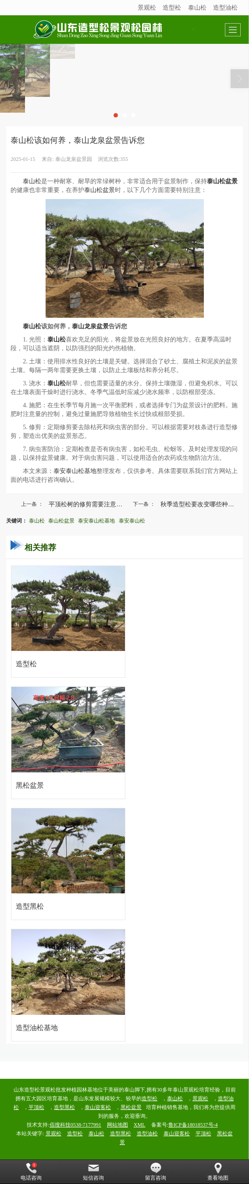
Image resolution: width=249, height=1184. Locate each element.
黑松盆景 (131, 1107)
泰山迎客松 (98, 1107)
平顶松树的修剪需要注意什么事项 (90, 504)
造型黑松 (64, 1107)
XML (140, 1125)
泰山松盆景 (99, 190)
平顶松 (36, 1107)
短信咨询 (93, 1172)
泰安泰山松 (132, 521)
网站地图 (117, 1125)
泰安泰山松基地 (74, 471)
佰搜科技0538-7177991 (75, 1125)
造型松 (172, 7)
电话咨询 (31, 1172)
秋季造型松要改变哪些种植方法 (201, 504)
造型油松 (225, 7)
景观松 (147, 7)
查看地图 (217, 1172)
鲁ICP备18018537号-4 (193, 1125)
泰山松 (197, 7)
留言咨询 (155, 1172)
